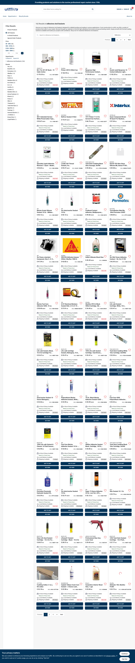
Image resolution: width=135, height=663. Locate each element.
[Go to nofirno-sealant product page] (72, 119)
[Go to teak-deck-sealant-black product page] (120, 540)
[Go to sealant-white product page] (47, 306)
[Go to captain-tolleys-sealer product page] (72, 587)
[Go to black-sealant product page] (96, 400)
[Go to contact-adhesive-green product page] (120, 260)
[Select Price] (22, 53)
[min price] (9, 53)
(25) (11, 69)
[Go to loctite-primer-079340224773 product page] (96, 119)
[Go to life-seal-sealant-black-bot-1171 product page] (72, 540)
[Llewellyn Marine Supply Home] (11, 9)
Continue (125, 654)
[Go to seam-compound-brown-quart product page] (120, 119)
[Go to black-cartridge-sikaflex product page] (96, 306)
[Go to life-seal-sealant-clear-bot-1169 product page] (47, 540)
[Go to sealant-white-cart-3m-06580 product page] (72, 447)
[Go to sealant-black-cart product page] (120, 400)
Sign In (119, 9)
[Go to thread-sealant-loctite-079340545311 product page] (72, 166)
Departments (12, 16)
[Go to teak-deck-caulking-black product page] (120, 447)
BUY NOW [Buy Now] (47, 93)
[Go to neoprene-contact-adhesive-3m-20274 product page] (120, 72)
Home (4, 16)
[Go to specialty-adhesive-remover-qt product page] (47, 166)
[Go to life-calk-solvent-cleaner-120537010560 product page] (47, 447)
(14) (11, 73)
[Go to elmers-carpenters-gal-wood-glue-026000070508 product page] (96, 587)
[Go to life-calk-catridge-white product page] (120, 306)
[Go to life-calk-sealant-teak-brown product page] (96, 353)
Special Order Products (14, 38)
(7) (10, 75)
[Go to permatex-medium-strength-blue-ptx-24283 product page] (120, 213)
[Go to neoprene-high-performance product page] (96, 72)
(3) (11, 82)
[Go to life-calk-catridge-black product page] (47, 353)
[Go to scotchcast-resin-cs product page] (47, 260)
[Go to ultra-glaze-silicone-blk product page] (120, 166)
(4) (12, 80)
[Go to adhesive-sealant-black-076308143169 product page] (96, 447)
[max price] (17, 53)
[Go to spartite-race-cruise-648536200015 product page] (47, 72)
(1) (11, 110)
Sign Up (126, 9)
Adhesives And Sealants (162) (16, 61)
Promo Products (12, 29)
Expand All (16, 58)
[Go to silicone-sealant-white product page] (47, 213)
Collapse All (9, 58)
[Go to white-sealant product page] (72, 400)
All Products (11, 32)
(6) (10, 78)
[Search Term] (68, 9)
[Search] (92, 9)
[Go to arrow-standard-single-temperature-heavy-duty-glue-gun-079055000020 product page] (96, 540)
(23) (12, 71)
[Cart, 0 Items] (131, 9)
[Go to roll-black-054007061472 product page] (72, 306)
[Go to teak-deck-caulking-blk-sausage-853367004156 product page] (96, 166)
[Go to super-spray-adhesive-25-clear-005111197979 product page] (96, 494)
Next (129, 39)
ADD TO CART (47, 89)
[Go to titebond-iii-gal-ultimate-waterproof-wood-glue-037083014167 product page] (96, 260)
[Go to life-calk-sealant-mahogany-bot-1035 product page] (72, 353)
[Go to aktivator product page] (120, 587)
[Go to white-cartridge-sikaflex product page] (120, 494)
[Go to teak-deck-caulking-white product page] (120, 353)
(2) (13, 94)
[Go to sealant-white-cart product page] (72, 494)
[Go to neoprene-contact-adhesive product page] (96, 213)
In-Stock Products (13, 35)
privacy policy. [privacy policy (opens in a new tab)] (111, 656)
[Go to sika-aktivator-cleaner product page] (72, 260)
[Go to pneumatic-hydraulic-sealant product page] (47, 494)
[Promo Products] (6, 29)
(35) (10, 66)
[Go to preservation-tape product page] (47, 119)
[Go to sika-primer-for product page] (72, 72)
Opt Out (124, 659)
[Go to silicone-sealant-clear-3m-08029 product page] (72, 213)
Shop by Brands (23, 16)
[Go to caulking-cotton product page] (47, 587)
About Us (129, 16)
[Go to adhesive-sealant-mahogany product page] (47, 400)
